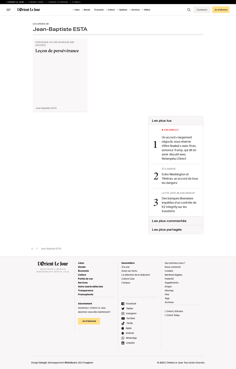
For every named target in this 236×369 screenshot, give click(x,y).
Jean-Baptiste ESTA (51, 248)
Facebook (131, 303)
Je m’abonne (220, 9)
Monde (87, 10)
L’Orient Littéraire (174, 310)
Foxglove (88, 362)
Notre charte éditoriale (90, 286)
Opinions (123, 10)
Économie (99, 10)
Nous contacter (173, 266)
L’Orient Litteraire (58, 2)
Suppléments (171, 282)
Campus (125, 282)
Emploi (168, 286)
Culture (111, 10)
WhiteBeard (70, 362)
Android (130, 332)
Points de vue (85, 278)
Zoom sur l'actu (129, 270)
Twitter (129, 308)
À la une (125, 266)
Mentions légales (173, 274)
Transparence (85, 290)
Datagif (43, 362)
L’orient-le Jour (15, 2)
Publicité (169, 278)
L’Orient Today (172, 314)
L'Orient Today (36, 2)
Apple (129, 327)
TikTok (129, 322)
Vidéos (147, 10)
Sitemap (169, 290)
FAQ (167, 294)
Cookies (169, 270)
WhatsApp (131, 337)
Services (135, 10)
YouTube (130, 317)
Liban (77, 10)
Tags (167, 298)
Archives (169, 301)
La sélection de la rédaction (135, 274)
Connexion (202, 9)
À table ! (76, 2)
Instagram (131, 313)
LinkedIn (130, 342)
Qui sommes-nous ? (175, 262)
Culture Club (127, 278)
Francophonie (85, 294)
